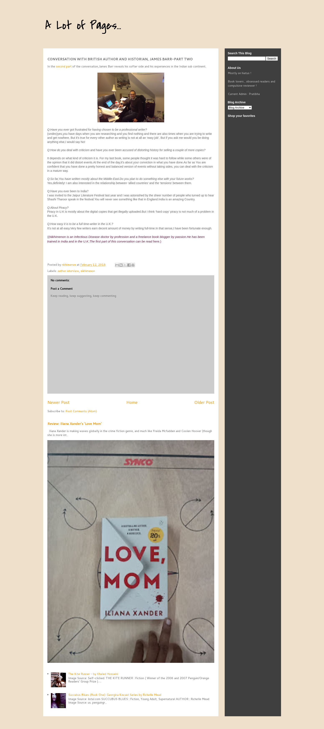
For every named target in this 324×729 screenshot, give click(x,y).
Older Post (204, 402)
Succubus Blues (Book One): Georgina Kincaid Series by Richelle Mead (114, 695)
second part (64, 66)
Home (131, 402)
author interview (68, 271)
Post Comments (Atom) (81, 411)
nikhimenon (88, 271)
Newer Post (58, 402)
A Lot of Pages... (83, 25)
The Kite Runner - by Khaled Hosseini (93, 674)
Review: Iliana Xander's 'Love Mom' (74, 423)
